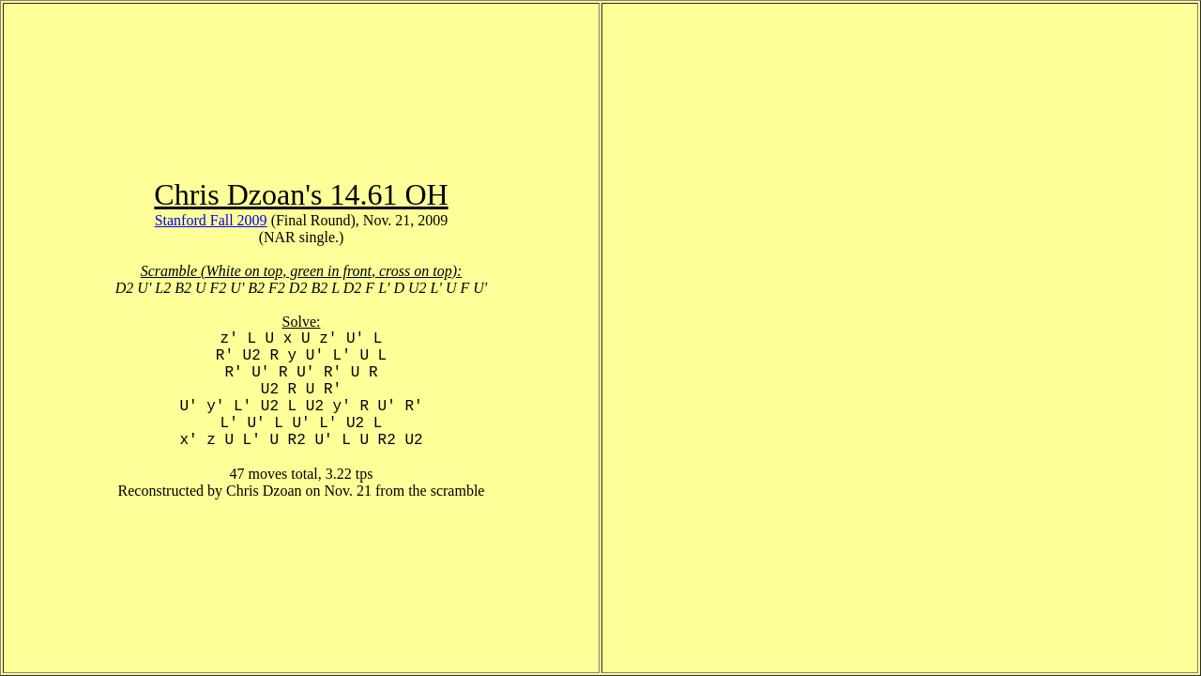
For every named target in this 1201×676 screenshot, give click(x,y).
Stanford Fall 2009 (211, 220)
